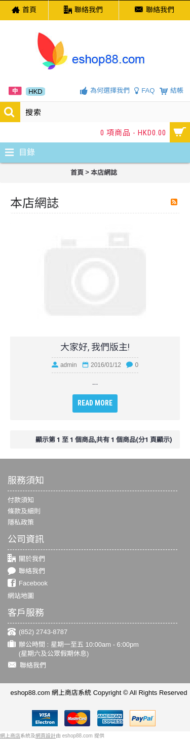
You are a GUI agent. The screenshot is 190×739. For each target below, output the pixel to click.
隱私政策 (21, 522)
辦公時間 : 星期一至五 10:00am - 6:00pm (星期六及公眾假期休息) (73, 648)
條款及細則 (24, 511)
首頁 (77, 172)
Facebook (28, 583)
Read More (95, 403)
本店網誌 (104, 172)
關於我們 (26, 559)
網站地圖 (21, 596)
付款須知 (21, 500)
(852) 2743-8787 (37, 632)
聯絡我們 (26, 571)
